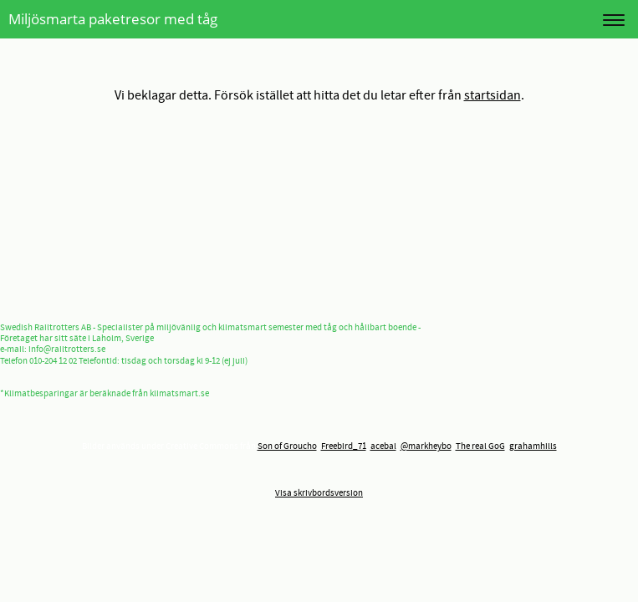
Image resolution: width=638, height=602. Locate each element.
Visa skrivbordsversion (319, 493)
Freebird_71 (343, 446)
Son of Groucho (287, 446)
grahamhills (533, 446)
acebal (383, 446)
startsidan (492, 95)
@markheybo (426, 446)
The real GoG (480, 446)
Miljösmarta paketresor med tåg (112, 18)
